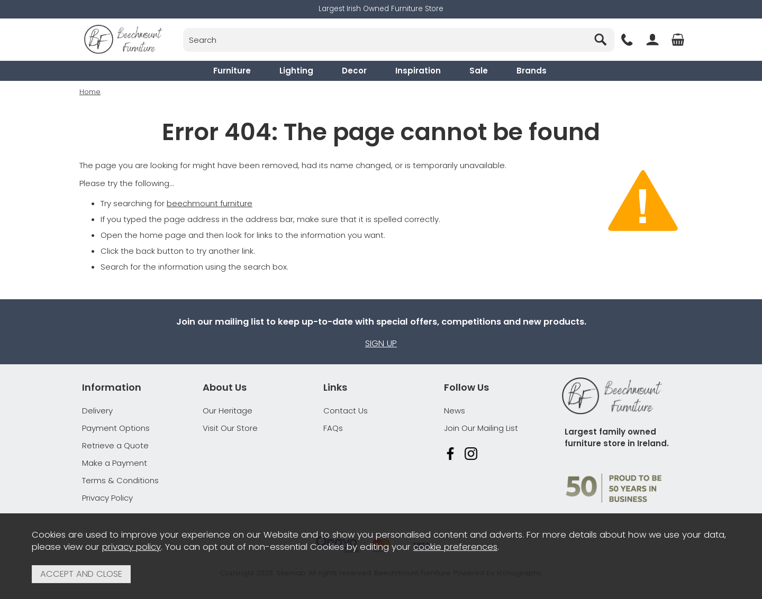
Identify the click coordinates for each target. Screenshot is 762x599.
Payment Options (116, 428)
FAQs (333, 428)
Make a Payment (114, 462)
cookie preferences (455, 547)
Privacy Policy (107, 497)
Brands (531, 70)
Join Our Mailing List (481, 428)
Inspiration (418, 70)
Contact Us (345, 410)
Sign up (381, 343)
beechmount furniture (209, 202)
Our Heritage (227, 410)
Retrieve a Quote (115, 445)
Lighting (296, 70)
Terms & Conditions (120, 480)
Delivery (97, 410)
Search (183, 27)
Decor (354, 70)
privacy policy (131, 547)
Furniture (232, 70)
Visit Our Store (230, 428)
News (454, 410)
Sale (478, 70)
